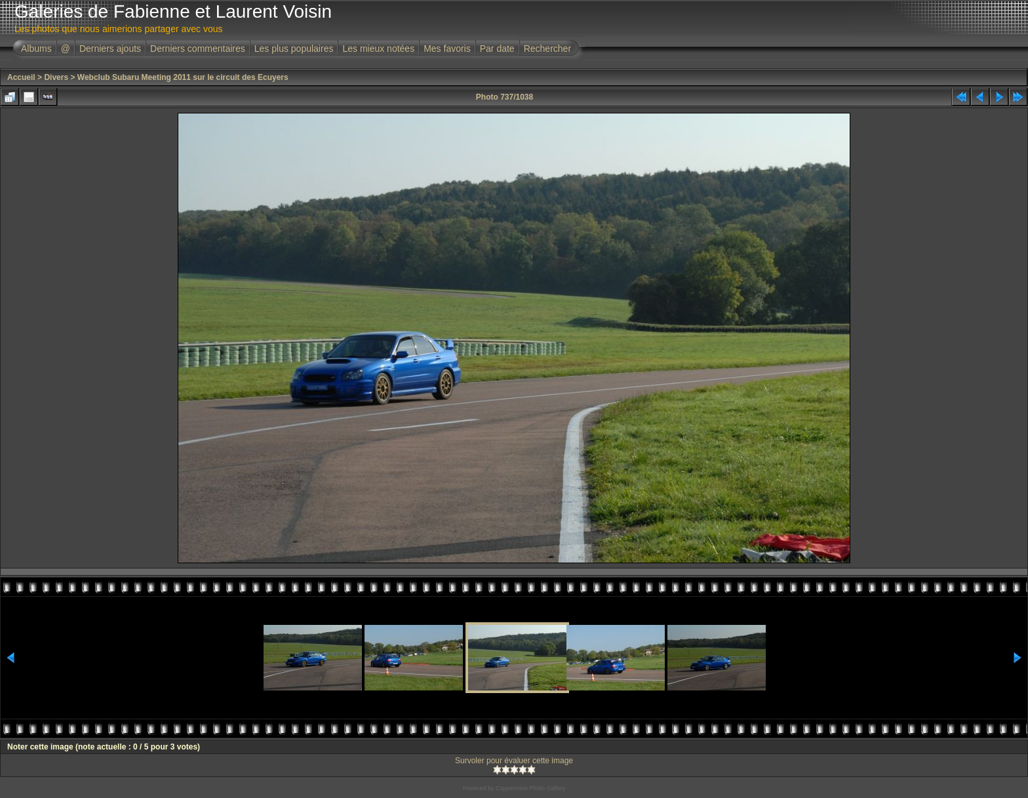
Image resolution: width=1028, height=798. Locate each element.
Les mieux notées (378, 48)
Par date (497, 48)
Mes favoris (447, 48)
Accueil (21, 77)
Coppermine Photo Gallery (530, 788)
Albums (36, 48)
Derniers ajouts (110, 48)
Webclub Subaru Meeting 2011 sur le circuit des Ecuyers (182, 77)
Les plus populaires (294, 48)
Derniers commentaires (197, 48)
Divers (56, 77)
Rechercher (547, 48)
